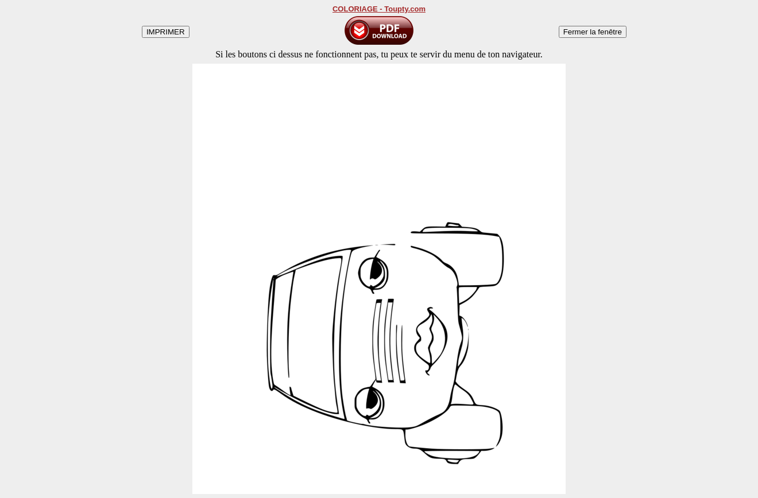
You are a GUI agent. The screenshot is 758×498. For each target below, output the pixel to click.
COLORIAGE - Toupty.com (379, 9)
